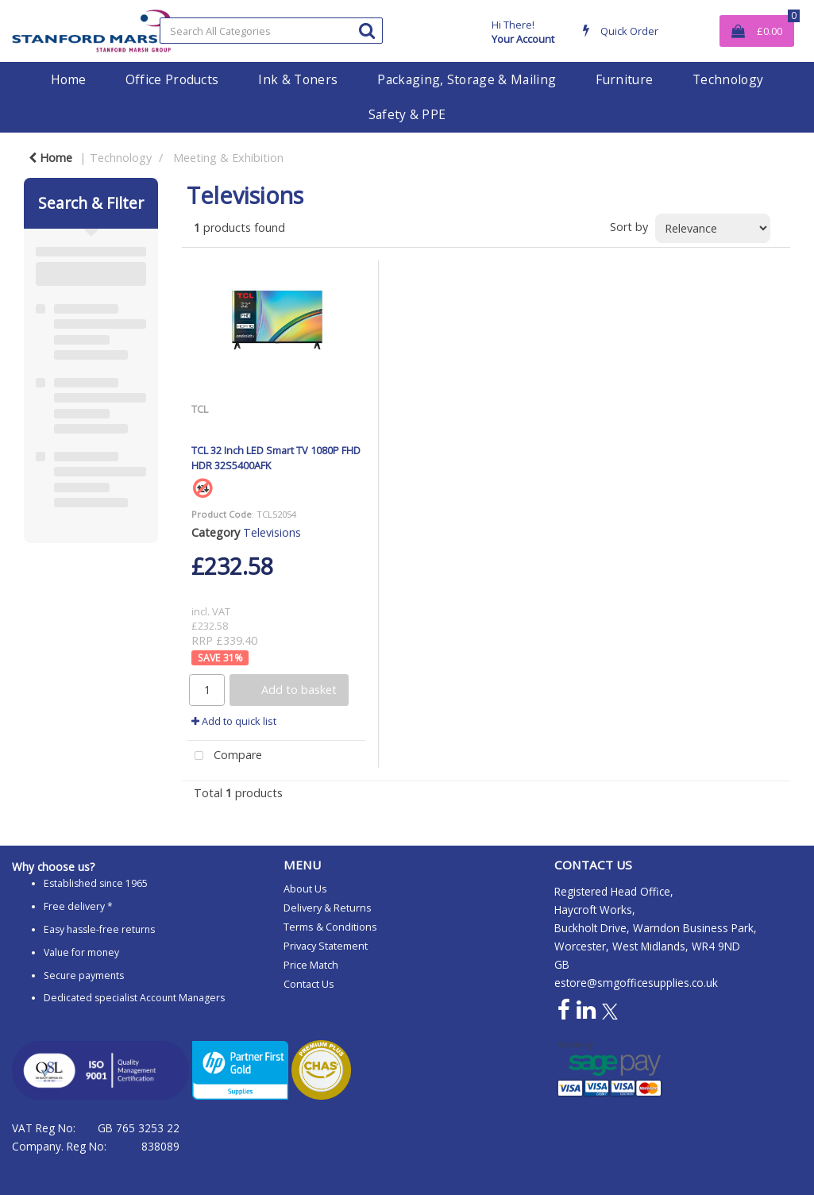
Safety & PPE (407, 114)
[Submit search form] (367, 30)
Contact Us (309, 984)
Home (68, 79)
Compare (224, 756)
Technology (727, 79)
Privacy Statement (326, 946)
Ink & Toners (298, 79)
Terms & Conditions (330, 926)
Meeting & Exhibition (228, 157)
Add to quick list (233, 721)
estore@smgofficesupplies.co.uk (636, 982)
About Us (305, 888)
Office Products (172, 79)
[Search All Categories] (272, 30)
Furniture (624, 79)
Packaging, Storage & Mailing (466, 79)
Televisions (272, 532)
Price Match (311, 965)
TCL (199, 409)
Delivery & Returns (328, 907)
